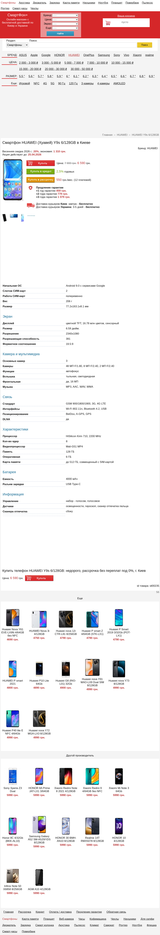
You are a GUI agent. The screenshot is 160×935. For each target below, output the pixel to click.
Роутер (5, 8)
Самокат (109, 925)
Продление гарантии (89, 911)
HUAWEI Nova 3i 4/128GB (39, 632)
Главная (8, 911)
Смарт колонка (44, 925)
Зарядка (55, 2)
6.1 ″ (76, 76)
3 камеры (87, 83)
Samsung (104, 55)
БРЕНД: (12, 55)
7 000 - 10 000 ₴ (97, 62)
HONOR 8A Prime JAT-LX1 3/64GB (39, 790)
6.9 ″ (152, 76)
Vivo (126, 55)
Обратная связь (116, 911)
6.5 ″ (114, 76)
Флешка (152, 925)
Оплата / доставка (60, 911)
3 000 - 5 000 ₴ (51, 62)
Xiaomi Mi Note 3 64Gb (119, 790)
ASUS (23, 55)
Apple (34, 55)
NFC (36, 83)
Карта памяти (71, 2)
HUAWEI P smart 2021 (12, 682)
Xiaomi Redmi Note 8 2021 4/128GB (65, 790)
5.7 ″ (41, 76)
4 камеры (103, 83)
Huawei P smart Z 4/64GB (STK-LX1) (92, 632)
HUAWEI (74, 55)
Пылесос (147, 2)
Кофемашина (98, 918)
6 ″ (68, 76)
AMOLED (119, 83)
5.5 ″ (22, 76)
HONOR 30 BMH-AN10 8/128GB (65, 839)
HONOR (59, 55)
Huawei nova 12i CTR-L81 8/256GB (66, 632)
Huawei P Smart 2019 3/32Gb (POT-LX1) (118, 632)
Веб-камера (66, 918)
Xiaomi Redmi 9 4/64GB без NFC (92, 790)
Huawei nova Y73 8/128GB (119, 682)
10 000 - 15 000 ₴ (122, 62)
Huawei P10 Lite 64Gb (39, 682)
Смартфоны (8, 2)
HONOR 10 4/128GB (119, 839)
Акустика (24, 2)
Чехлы (34, 8)
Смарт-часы (19, 8)
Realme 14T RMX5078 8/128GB (92, 839)
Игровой (24, 83)
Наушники (89, 2)
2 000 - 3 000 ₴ (28, 62)
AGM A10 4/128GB (39, 889)
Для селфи (147, 918)
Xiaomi (137, 55)
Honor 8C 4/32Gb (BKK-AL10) (12, 839)
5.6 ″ (31, 76)
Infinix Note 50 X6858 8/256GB (12, 888)
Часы (81, 918)
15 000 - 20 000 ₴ (30, 69)
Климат (94, 925)
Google (45, 55)
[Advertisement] (80, 110)
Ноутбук (103, 2)
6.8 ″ (142, 76)
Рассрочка (24, 911)
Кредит (40, 911)
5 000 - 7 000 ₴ (73, 62)
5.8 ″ (50, 76)
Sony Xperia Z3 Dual (12, 790)
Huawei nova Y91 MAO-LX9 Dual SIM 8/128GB (92, 682)
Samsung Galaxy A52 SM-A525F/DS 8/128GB (39, 839)
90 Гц (61, 83)
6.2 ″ (85, 76)
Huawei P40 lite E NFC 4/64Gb (12, 732)
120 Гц (73, 83)
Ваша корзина (126, 15)
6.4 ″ (104, 76)
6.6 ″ (123, 76)
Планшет (116, 2)
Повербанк (132, 2)
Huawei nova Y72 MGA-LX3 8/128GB (39, 732)
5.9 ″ (59, 76)
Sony (117, 55)
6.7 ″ (133, 76)
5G (52, 83)
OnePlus (88, 55)
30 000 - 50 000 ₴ (82, 69)
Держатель (39, 2)
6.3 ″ (95, 76)
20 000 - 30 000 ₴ (56, 69)
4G (45, 83)
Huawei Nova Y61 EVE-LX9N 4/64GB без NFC (12, 632)
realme (149, 55)
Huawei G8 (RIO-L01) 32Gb (66, 682)
